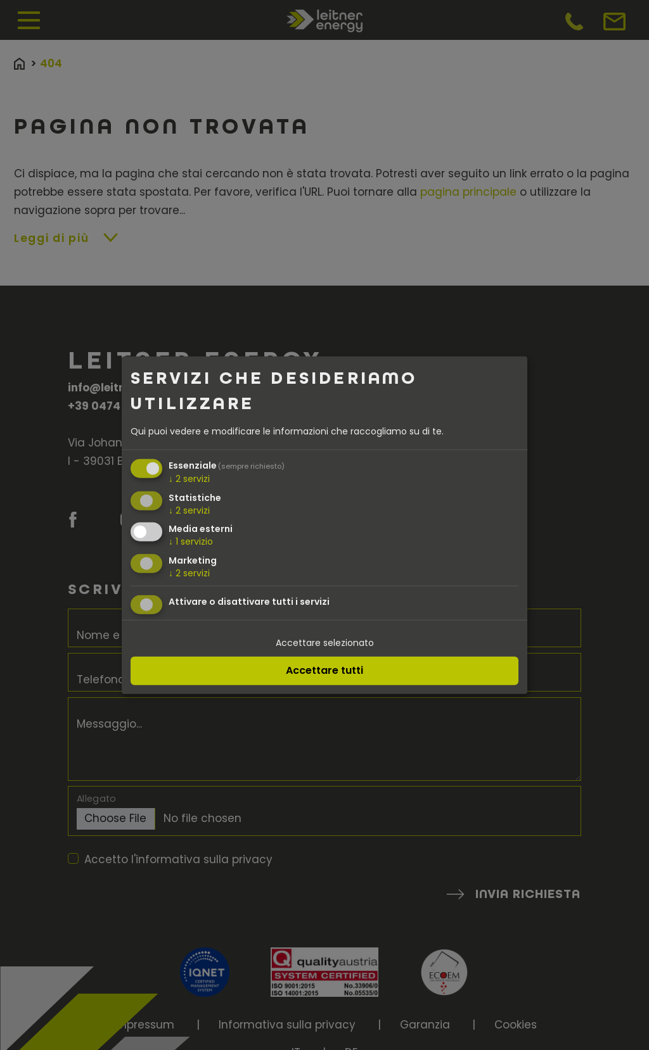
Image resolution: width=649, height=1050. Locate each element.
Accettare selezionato (325, 642)
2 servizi (189, 478)
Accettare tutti (324, 669)
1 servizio (191, 541)
